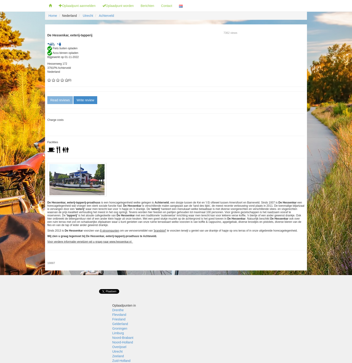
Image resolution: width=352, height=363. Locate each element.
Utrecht (88, 15)
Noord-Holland (122, 342)
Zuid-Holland (121, 361)
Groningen (119, 328)
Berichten (147, 6)
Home (52, 15)
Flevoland (119, 315)
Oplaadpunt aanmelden (77, 6)
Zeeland (118, 356)
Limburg (118, 333)
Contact (166, 6)
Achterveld (106, 15)
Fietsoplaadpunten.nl (22, 5)
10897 (51, 263)
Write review (85, 100)
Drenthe (118, 310)
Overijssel (119, 347)
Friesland (119, 319)
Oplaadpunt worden (118, 6)
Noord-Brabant (122, 338)
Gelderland (120, 324)
